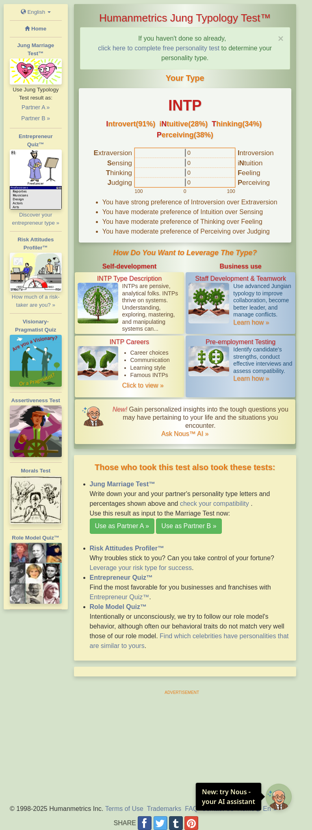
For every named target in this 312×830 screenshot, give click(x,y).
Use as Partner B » (188, 525)
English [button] (36, 12)
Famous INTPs (149, 375)
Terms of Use (124, 808)
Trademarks (164, 808)
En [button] (266, 808)
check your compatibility (215, 503)
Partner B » (35, 118)
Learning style (148, 367)
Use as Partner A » (122, 525)
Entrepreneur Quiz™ (120, 597)
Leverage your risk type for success (141, 567)
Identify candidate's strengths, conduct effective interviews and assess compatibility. (262, 360)
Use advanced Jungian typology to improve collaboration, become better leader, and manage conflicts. (262, 300)
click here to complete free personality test (158, 48)
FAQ (191, 808)
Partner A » (36, 107)
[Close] (281, 38)
